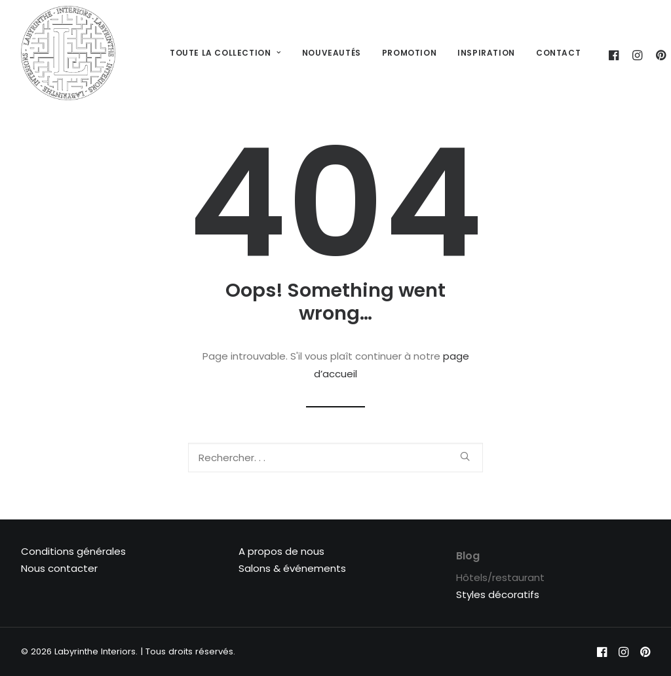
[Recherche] (335, 457)
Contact (558, 52)
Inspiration (486, 52)
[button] (465, 456)
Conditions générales (73, 551)
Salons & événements (292, 568)
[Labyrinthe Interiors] (68, 53)
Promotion (409, 52)
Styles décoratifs (497, 594)
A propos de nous (281, 551)
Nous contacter (59, 568)
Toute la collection (225, 52)
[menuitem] (225, 53)
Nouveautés (331, 52)
